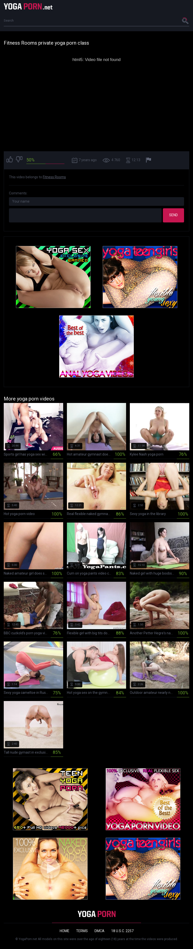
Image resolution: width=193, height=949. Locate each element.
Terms (82, 931)
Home (64, 931)
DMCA (99, 931)
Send (173, 215)
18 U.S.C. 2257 (122, 931)
